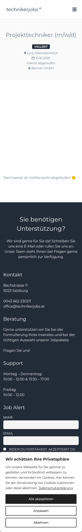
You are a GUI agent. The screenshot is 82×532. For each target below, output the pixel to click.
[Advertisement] (41, 121)
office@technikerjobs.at (24, 306)
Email (8, 433)
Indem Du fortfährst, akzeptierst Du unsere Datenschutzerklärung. (39, 451)
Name (8, 417)
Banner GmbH (42, 68)
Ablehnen (41, 523)
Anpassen (41, 511)
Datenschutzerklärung (55, 488)
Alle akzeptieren (40, 499)
